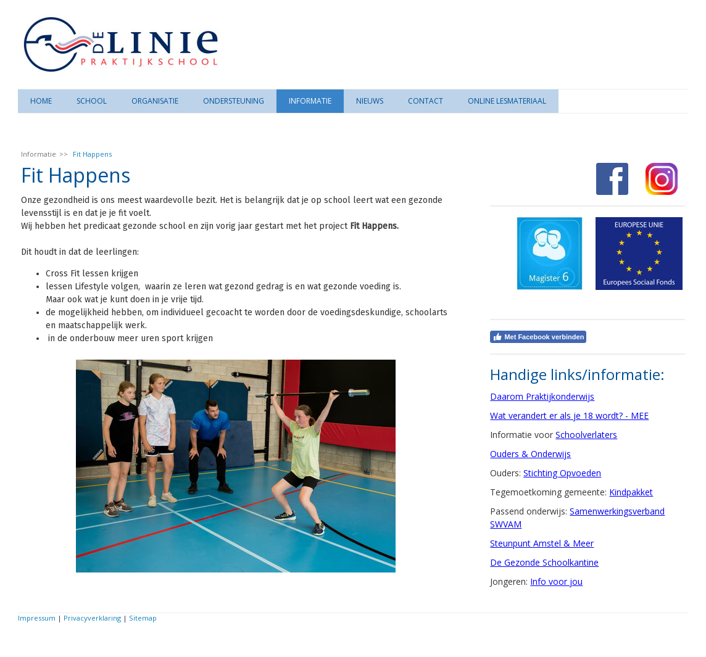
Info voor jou (556, 581)
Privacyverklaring (92, 617)
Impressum (37, 617)
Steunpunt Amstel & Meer (542, 543)
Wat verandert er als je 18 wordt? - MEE (569, 415)
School (92, 101)
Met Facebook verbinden (538, 337)
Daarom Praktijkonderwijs (542, 396)
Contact (425, 101)
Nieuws (369, 101)
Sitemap (143, 617)
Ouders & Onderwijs (530, 454)
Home (41, 101)
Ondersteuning (233, 101)
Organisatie (154, 101)
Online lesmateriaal (507, 101)
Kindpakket (631, 492)
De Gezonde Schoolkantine (544, 562)
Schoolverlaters (586, 434)
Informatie (310, 101)
